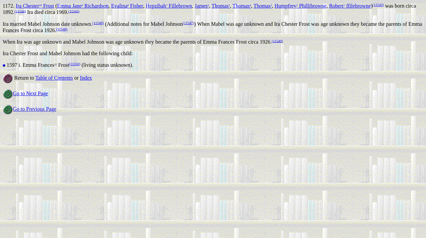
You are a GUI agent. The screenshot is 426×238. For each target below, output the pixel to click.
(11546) (98, 23)
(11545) (73, 11)
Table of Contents (54, 78)
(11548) (62, 29)
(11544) (20, 11)
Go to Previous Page (29, 109)
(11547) (188, 23)
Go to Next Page (25, 93)
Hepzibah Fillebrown (169, 6)
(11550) (74, 64)
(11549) (277, 41)
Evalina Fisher (127, 6)
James (202, 6)
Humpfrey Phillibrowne (301, 6)
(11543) (378, 5)
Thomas (221, 6)
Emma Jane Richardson (83, 6)
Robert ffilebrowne (350, 6)
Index (86, 78)
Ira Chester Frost (35, 6)
